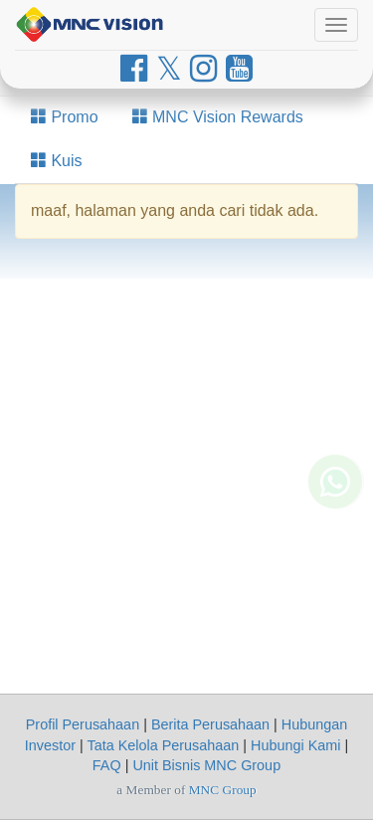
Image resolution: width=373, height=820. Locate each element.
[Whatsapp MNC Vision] (335, 493)
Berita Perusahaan (210, 724)
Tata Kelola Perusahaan (163, 745)
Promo (64, 116)
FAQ (107, 765)
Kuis (57, 160)
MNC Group (223, 789)
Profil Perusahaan (82, 724)
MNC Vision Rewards (217, 116)
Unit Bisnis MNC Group (206, 765)
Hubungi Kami (295, 745)
